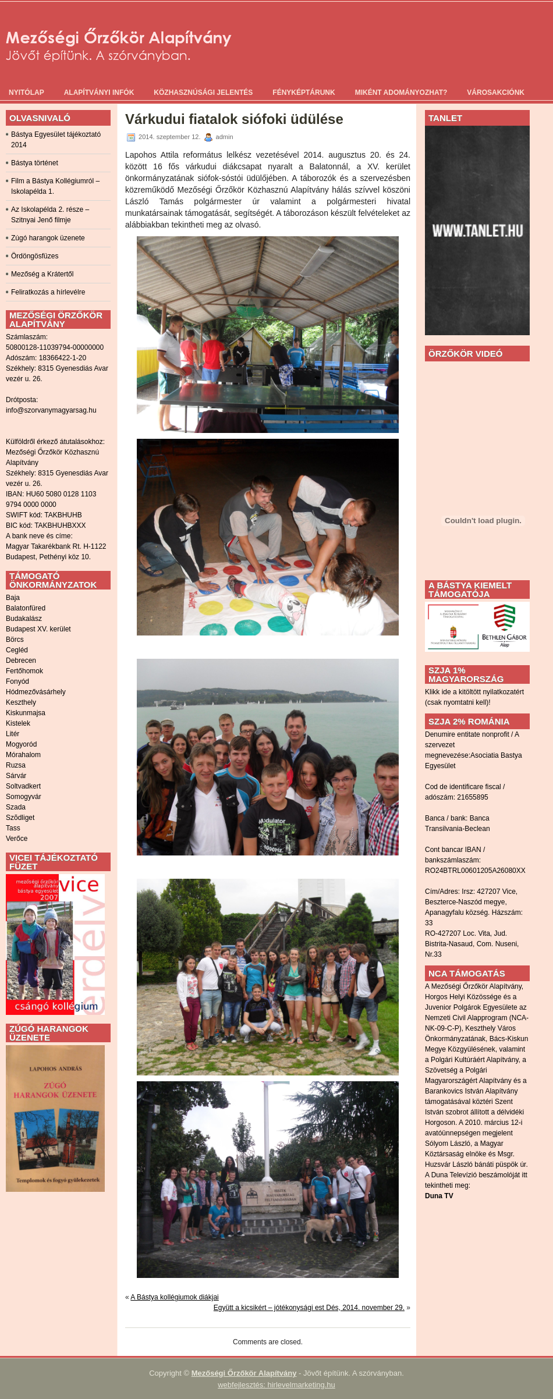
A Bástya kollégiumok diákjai (174, 1297)
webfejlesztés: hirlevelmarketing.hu (276, 1384)
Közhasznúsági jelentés (203, 92)
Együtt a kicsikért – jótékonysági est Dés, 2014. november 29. (309, 1308)
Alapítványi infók (99, 92)
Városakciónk (495, 92)
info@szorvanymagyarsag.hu (51, 410)
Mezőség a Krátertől (42, 274)
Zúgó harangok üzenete (48, 238)
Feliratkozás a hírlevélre (48, 292)
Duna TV (439, 1196)
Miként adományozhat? (401, 92)
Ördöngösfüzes (34, 256)
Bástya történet (34, 163)
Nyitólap (26, 92)
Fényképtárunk (303, 92)
